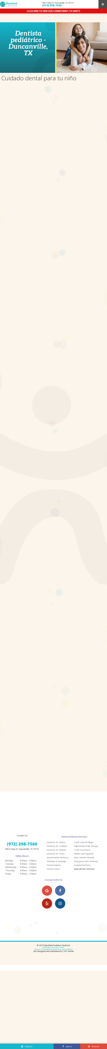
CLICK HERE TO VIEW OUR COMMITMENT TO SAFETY (53, 10)
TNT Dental (68, 942)
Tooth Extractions (82, 841)
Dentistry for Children (56, 841)
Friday (8, 864)
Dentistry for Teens (56, 844)
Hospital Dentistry (82, 856)
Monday (9, 851)
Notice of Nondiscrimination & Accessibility (53, 940)
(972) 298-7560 (52, 5)
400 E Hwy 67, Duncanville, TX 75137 (58, 3)
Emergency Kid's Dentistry (86, 852)
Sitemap (46, 938)
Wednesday (10, 858)
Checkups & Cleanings (56, 852)
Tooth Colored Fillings (83, 833)
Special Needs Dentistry (58, 848)
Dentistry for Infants (56, 833)
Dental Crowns (53, 860)
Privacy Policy (58, 938)
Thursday (10, 861)
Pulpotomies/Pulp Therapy (86, 837)
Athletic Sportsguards (83, 844)
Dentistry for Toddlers (57, 837)
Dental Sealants (54, 856)
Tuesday (9, 855)
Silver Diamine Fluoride (84, 848)
